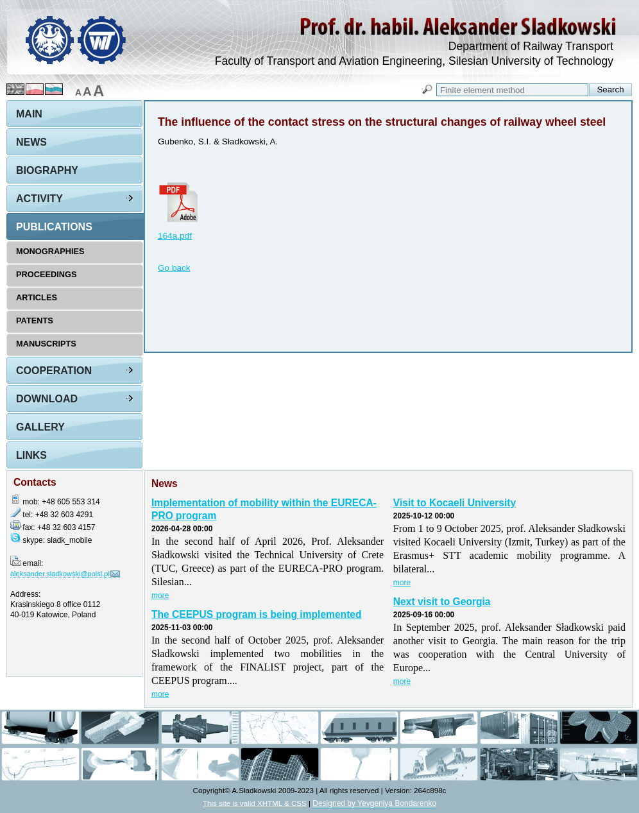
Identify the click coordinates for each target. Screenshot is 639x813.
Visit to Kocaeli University (454, 502)
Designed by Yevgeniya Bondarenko (374, 803)
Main (29, 113)
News (31, 142)
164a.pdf (175, 236)
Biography (47, 170)
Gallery (40, 427)
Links (31, 455)
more (160, 595)
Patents (34, 320)
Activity (39, 198)
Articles (36, 297)
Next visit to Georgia (442, 601)
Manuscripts (46, 343)
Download (47, 398)
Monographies (50, 251)
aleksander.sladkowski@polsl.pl (60, 574)
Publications (54, 226)
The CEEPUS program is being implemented (256, 614)
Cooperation (54, 370)
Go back (174, 268)
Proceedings (46, 274)
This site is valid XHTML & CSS (255, 803)
